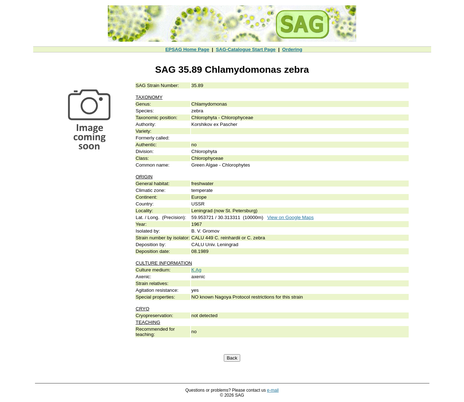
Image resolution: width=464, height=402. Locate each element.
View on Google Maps (290, 217)
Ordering (292, 49)
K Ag (196, 270)
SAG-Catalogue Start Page (246, 49)
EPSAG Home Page (187, 49)
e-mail (273, 390)
